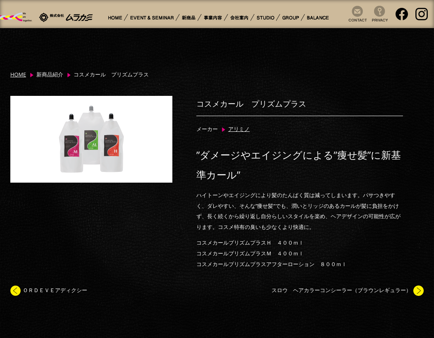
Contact (356, 21)
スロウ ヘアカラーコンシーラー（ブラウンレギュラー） (341, 290)
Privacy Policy (377, 21)
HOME (18, 74)
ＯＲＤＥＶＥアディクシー (55, 290)
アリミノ (239, 129)
